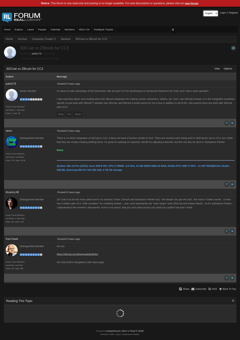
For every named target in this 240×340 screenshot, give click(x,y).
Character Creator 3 (44, 39)
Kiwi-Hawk (12, 239)
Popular (42, 29)
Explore (19, 29)
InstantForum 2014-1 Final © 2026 (125, 331)
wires (9, 130)
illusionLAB (12, 192)
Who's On (84, 29)
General (65, 39)
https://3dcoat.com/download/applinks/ (77, 254)
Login (223, 12)
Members (70, 29)
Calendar (55, 29)
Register (233, 12)
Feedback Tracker (103, 29)
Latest (30, 29)
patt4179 (36, 53)
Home (7, 29)
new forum (191, 3)
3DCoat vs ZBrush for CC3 (91, 39)
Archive (22, 39)
